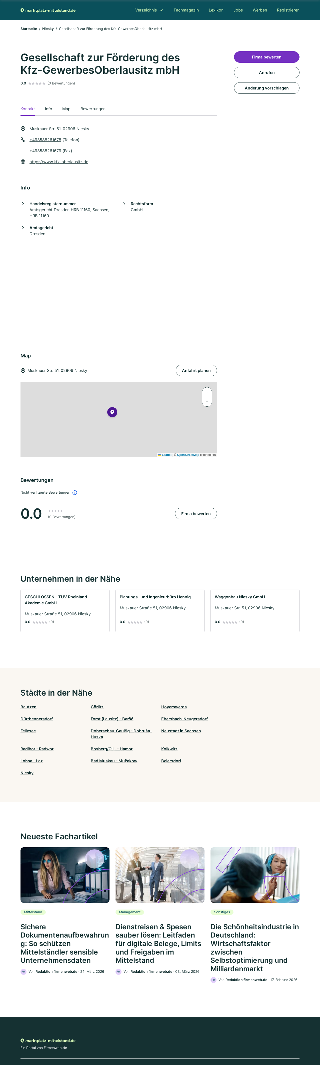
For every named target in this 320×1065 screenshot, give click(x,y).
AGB (206, 1043)
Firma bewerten (196, 513)
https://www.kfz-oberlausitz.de (59, 161)
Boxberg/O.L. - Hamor (181, 736)
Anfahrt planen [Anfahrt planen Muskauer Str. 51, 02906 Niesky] (196, 370)
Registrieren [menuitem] (288, 9)
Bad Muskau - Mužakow (113, 748)
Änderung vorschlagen (267, 87)
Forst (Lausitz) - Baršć (41, 718)
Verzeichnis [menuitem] (146, 9)
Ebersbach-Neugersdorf (113, 718)
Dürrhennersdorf (246, 706)
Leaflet (165, 455)
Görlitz (96, 706)
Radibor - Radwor (106, 736)
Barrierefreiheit (145, 1043)
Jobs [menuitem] (238, 9)
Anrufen (267, 72)
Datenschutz (118, 1043)
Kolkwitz (238, 736)
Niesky (48, 28)
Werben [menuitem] (260, 9)
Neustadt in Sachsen (40, 736)
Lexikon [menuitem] (216, 9)
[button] (112, 413)
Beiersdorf (170, 748)
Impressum (223, 1043)
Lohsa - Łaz (31, 748)
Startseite (28, 28)
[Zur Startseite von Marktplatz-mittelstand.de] (48, 10)
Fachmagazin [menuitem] (186, 9)
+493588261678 (45, 139)
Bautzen (28, 706)
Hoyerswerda (173, 706)
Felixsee (167, 718)
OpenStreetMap (188, 455)
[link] (65, 611)
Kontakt (98, 1043)
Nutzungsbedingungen (180, 1043)
